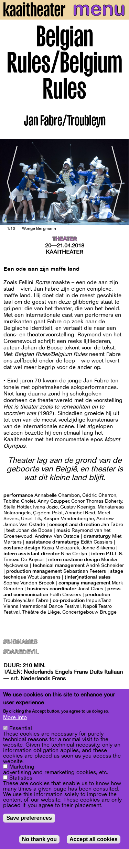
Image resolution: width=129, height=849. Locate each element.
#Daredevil (21, 652)
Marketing (21, 767)
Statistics (20, 778)
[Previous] (10, 182)
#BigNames (20, 642)
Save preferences (29, 818)
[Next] (119, 182)
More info (15, 717)
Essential (20, 728)
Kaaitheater (64, 252)
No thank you (39, 839)
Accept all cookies (93, 839)
